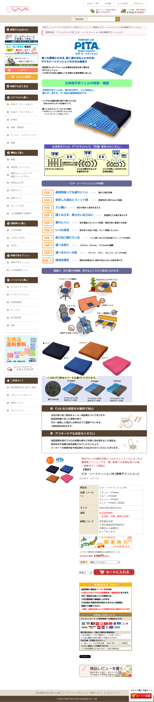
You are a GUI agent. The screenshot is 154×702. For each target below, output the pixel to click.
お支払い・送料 (93, 3)
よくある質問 (122, 3)
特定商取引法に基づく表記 (48, 693)
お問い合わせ (138, 3)
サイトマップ (113, 693)
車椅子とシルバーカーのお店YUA (57, 27)
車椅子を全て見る (19, 86)
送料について (96, 693)
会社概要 (108, 3)
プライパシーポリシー (75, 693)
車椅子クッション (81, 27)
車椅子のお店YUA (19, 30)
